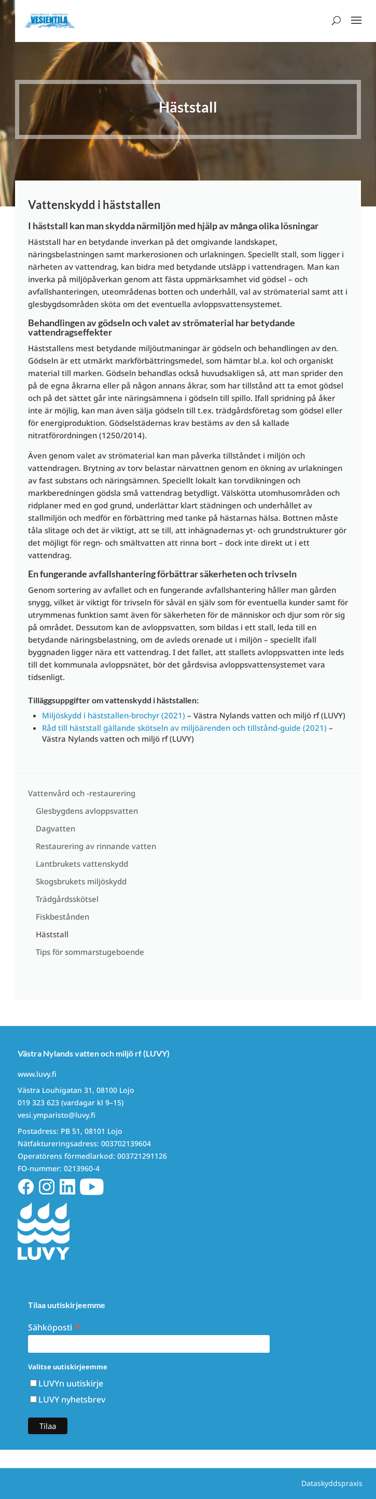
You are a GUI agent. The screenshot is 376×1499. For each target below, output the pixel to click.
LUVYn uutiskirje (70, 1383)
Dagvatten (55, 828)
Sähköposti (54, 1327)
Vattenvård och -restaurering (81, 793)
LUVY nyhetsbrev (71, 1399)
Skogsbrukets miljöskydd (81, 881)
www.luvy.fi (37, 1074)
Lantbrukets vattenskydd (82, 863)
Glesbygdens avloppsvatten (87, 811)
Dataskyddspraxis (332, 1483)
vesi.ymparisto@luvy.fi (56, 1115)
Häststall (52, 934)
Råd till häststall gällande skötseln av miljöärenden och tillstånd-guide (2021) (184, 728)
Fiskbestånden (62, 916)
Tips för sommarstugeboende (90, 952)
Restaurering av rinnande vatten (96, 846)
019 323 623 (38, 1102)
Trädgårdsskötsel (67, 899)
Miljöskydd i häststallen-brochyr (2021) (113, 715)
